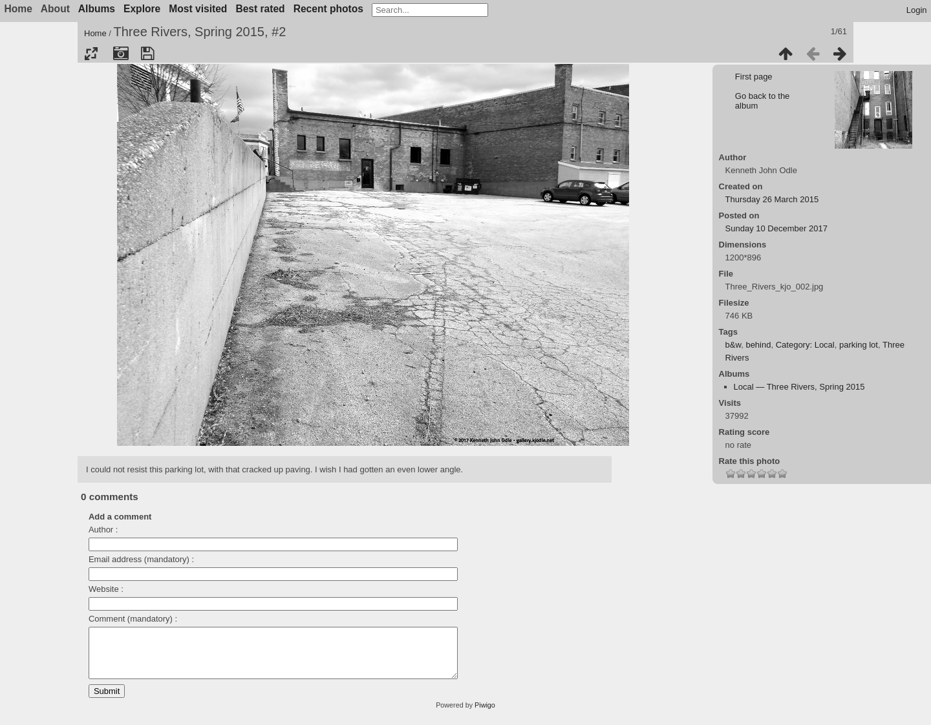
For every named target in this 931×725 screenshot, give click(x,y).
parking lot (858, 345)
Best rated (259, 8)
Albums (96, 8)
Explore (141, 8)
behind (758, 345)
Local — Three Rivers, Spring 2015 (799, 387)
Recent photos (328, 8)
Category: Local (805, 345)
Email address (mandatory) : (141, 559)
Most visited (198, 8)
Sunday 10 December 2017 (776, 228)
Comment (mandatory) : (133, 619)
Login (916, 10)
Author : (103, 529)
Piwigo (485, 715)
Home (95, 33)
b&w (733, 345)
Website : (106, 589)
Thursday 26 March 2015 (772, 199)
